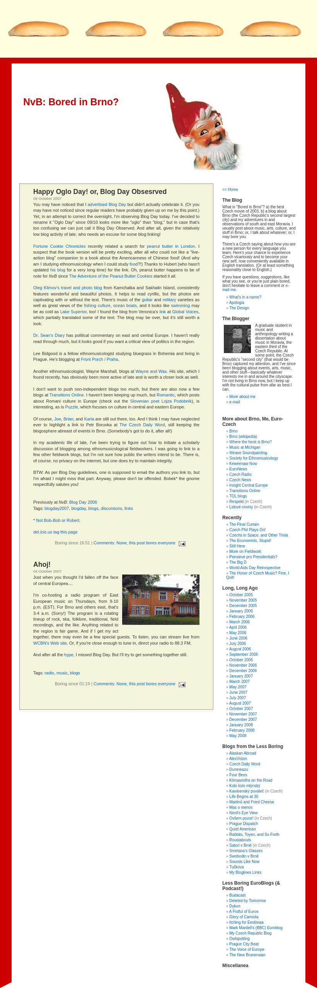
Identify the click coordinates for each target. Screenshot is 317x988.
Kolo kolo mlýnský (244, 786)
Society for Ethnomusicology (253, 458)
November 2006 (243, 665)
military (169, 299)
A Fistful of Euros (244, 911)
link (163, 311)
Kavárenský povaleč (246, 791)
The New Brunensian (247, 955)
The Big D (237, 562)
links (128, 508)
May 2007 (237, 687)
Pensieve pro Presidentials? (253, 557)
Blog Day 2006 (83, 502)
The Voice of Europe (246, 949)
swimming (180, 305)
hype (68, 654)
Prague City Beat (244, 944)
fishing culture (97, 305)
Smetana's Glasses (245, 851)
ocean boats (125, 305)
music (62, 673)
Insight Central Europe (248, 485)
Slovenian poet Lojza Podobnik (161, 401)
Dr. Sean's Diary (49, 335)
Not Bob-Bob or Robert (57, 520)
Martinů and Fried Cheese (251, 802)
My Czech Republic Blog (250, 933)
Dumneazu (238, 769)
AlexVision (238, 758)
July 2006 (237, 644)
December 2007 (243, 719)
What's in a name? (245, 297)
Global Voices (185, 311)
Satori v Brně (240, 845)
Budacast (237, 895)
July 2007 (237, 698)
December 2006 (243, 671)
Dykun (234, 906)
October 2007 (241, 709)
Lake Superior (73, 311)
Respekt (236, 501)
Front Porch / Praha (99, 359)
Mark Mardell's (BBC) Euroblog (256, 928)
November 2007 (243, 714)
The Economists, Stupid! (250, 541)
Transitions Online (66, 395)
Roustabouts (240, 840)
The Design (239, 308)
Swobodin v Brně (244, 856)
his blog (57, 270)
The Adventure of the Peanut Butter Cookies (110, 276)
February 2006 (241, 616)
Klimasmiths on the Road (250, 780)
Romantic (165, 395)
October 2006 (241, 660)
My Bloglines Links (245, 872)
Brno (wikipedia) (243, 436)
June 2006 (238, 638)
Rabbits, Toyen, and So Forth (254, 834)
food (134, 264)
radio (49, 673)
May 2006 (237, 633)
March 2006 (239, 622)
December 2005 (243, 606)
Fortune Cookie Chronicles (59, 246)
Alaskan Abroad (242, 753)
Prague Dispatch (243, 824)
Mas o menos (240, 807)
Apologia (236, 302)
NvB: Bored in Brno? (71, 101)
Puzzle (71, 407)
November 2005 (243, 600)
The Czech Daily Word (142, 424)
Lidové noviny (241, 507)
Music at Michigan (244, 447)
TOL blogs (238, 496)
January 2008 (241, 725)
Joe (57, 419)
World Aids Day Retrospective (254, 568)
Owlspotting (239, 939)
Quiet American (242, 829)
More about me (242, 397)
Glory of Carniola (243, 917)
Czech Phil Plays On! (247, 530)
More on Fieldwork (245, 551)
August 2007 (240, 703)
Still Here (237, 546)
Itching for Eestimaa (246, 922)
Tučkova (236, 867)
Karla (89, 419)
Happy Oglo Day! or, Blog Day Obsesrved (100, 192)
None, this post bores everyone (145, 542)
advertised (97, 204)
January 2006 (241, 611)
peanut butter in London (171, 246)
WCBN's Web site (50, 643)
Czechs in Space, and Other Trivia (258, 535)
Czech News (240, 480)
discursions (111, 508)
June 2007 (238, 692)
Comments (104, 542)
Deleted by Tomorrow (247, 901)
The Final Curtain (244, 524)
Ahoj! (42, 564)
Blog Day (117, 204)
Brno (233, 431)
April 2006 (238, 627)
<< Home (230, 189)
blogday (79, 508)
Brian (68, 419)
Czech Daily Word (244, 764)
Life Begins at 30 (243, 796)
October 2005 (241, 595)
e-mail (234, 402)
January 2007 (241, 676)
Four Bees (238, 775)
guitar (147, 299)
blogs (93, 508)
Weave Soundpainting (248, 453)
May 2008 (237, 736)
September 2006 (243, 654)
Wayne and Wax (151, 371)
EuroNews (238, 469)
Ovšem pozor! (241, 818)
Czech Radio (240, 474)
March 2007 (239, 681)
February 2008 (241, 730)
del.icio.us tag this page (55, 532)
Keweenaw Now (243, 463)
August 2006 (240, 649)
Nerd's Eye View (243, 813)
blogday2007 (56, 508)
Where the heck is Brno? (250, 442)
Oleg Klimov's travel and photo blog (67, 287)
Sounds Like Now (244, 861)
